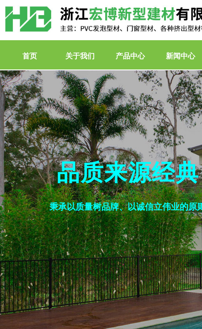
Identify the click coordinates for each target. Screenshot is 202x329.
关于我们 (80, 56)
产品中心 (130, 56)
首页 (29, 56)
